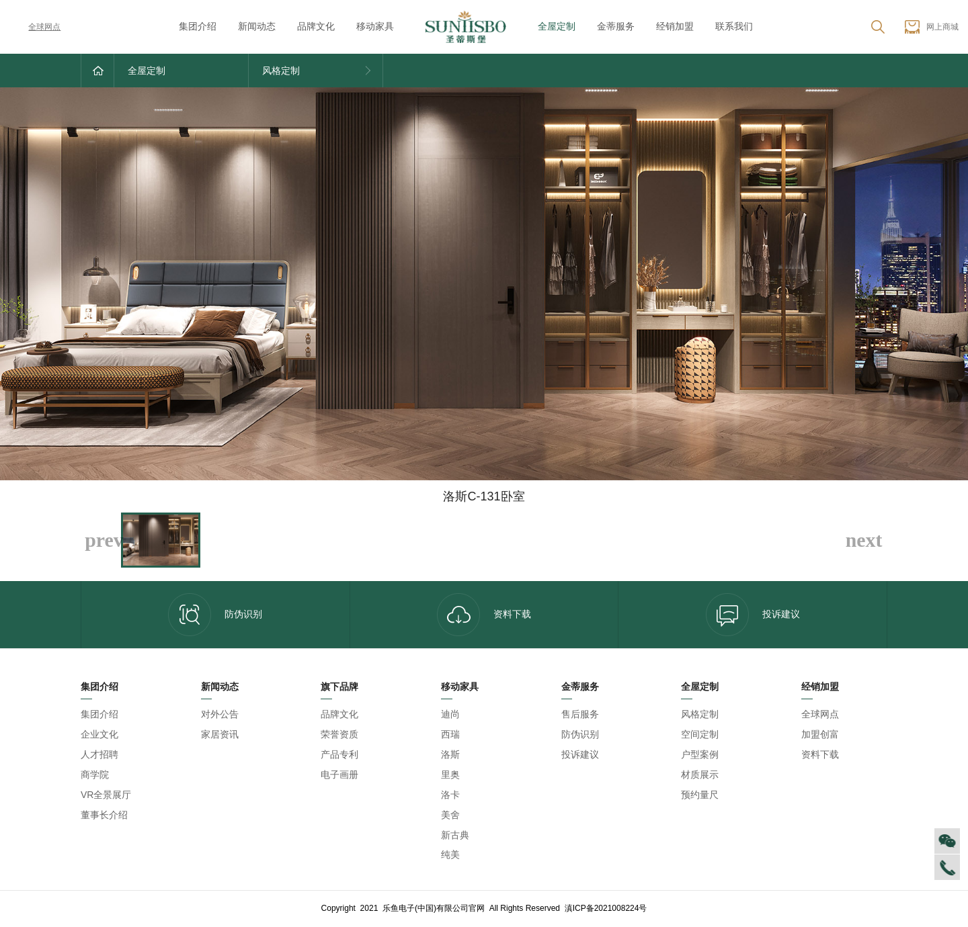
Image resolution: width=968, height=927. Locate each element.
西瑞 (450, 734)
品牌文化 (316, 26)
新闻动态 (257, 26)
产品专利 (339, 754)
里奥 (450, 774)
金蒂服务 (616, 26)
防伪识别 (215, 614)
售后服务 (580, 714)
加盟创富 (820, 734)
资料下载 (484, 614)
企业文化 (99, 734)
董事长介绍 (104, 814)
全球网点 (35, 27)
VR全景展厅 (106, 794)
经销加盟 (675, 26)
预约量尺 (700, 794)
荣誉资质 (339, 734)
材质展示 (700, 774)
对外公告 (220, 714)
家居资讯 (220, 734)
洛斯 (450, 754)
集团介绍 (197, 26)
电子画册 (339, 774)
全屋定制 (556, 26)
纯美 (450, 854)
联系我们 (734, 26)
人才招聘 (99, 754)
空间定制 (700, 734)
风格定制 (700, 714)
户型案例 (700, 754)
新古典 (455, 835)
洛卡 (450, 794)
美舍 (450, 814)
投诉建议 (753, 614)
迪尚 (450, 714)
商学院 (95, 774)
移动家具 (375, 26)
